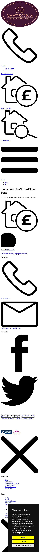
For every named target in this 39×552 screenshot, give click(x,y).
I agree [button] (23, 537)
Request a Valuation (7, 74)
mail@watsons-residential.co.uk (19, 327)
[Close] (19, 473)
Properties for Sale (10, 501)
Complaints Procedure (7, 418)
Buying (7, 499)
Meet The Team (9, 485)
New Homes (8, 503)
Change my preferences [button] (23, 545)
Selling (7, 497)
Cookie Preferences (28, 417)
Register (7, 517)
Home (6, 480)
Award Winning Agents (12, 483)
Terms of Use (25, 415)
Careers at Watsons (10, 487)
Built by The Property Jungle (24, 418)
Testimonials (8, 488)
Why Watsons (9, 482)
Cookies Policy (16, 417)
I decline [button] (23, 541)
